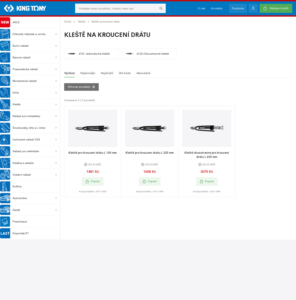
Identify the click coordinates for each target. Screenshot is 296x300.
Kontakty (216, 8)
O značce (88, 263)
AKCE (10, 22)
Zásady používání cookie (234, 263)
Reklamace (21, 269)
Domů (67, 21)
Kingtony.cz (45, 292)
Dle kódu (125, 73)
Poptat (93, 181)
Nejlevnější (87, 73)
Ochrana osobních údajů (234, 257)
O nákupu (20, 257)
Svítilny (11, 186)
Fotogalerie (157, 263)
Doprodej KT (14, 233)
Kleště (81, 21)
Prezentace (13, 221)
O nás (201, 8)
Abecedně (143, 73)
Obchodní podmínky (27, 263)
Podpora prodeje (161, 257)
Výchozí (69, 73)
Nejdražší (107, 73)
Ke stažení (156, 269)
